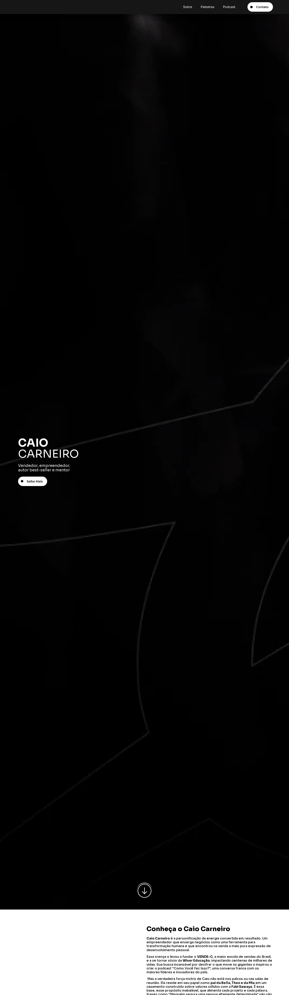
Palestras (207, 7)
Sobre (187, 7)
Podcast (229, 7)
